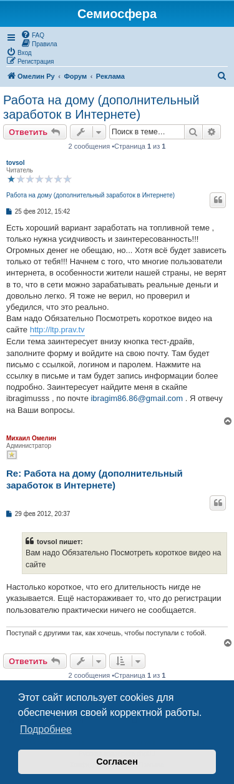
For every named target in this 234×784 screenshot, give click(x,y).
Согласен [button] (117, 762)
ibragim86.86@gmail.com (136, 398)
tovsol (15, 162)
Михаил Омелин (31, 438)
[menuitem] (32, 34)
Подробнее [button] (46, 729)
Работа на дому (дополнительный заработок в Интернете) (101, 107)
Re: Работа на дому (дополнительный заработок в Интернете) (94, 479)
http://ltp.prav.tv (57, 329)
